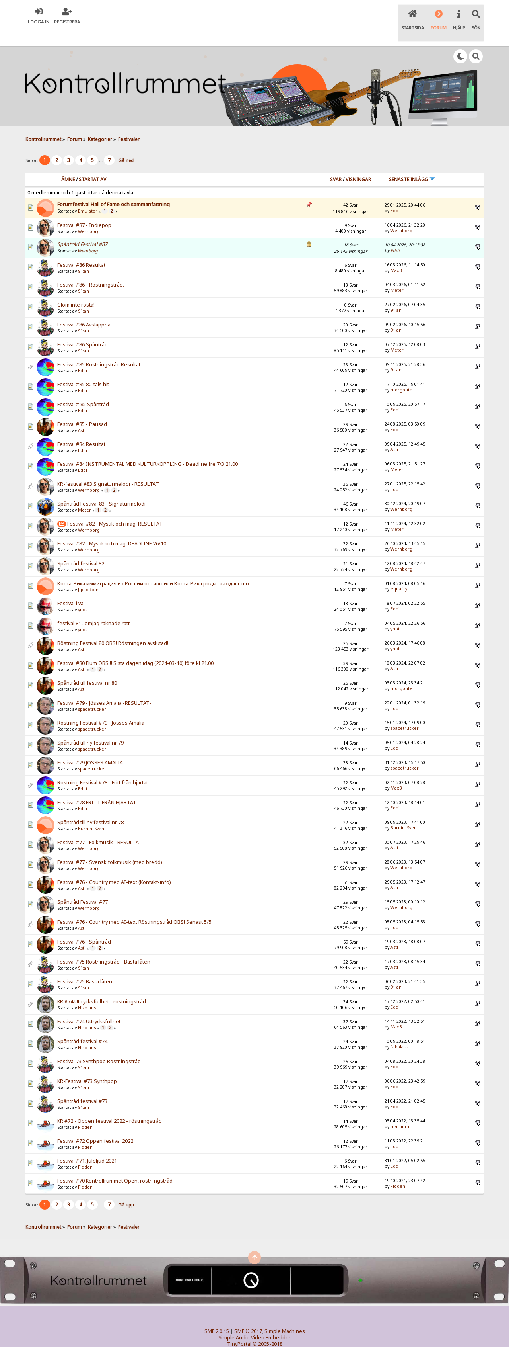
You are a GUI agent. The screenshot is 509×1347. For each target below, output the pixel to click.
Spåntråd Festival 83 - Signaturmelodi (101, 487)
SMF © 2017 (248, 1314)
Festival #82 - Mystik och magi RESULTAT (115, 507)
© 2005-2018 (267, 1327)
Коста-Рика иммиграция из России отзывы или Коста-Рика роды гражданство (153, 567)
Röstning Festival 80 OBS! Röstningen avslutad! (112, 627)
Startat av (92, 162)
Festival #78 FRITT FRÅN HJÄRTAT (96, 786)
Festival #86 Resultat (81, 248)
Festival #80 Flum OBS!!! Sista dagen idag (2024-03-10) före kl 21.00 (135, 646)
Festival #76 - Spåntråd (84, 925)
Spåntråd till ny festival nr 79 (90, 726)
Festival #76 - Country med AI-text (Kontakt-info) (114, 865)
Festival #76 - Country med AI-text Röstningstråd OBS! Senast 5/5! (135, 905)
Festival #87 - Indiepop (84, 208)
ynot (82, 593)
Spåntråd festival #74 (82, 1025)
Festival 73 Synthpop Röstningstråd (99, 1045)
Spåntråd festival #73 (82, 1084)
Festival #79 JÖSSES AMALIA (90, 746)
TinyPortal (239, 1327)
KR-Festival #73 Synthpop (87, 1065)
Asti (81, 414)
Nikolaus (87, 991)
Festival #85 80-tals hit (83, 368)
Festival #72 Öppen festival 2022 (95, 1124)
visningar (358, 162)
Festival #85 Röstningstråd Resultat (98, 348)
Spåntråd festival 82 (80, 547)
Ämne (68, 162)
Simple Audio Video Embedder (254, 1321)
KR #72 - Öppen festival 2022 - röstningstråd (109, 1104)
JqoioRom (88, 573)
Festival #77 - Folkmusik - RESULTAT (99, 826)
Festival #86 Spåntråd (82, 328)
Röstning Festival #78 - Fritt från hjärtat (102, 766)
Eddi (395, 194)
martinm (399, 1109)
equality (398, 572)
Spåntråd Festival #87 (82, 227)
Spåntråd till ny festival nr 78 (90, 806)
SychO (278, 1333)
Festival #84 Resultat (81, 427)
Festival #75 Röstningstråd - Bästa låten (103, 945)
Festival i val (71, 587)
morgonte (401, 373)
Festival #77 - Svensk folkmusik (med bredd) (109, 846)
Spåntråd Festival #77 (82, 885)
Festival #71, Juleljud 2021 (87, 1144)
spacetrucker (92, 693)
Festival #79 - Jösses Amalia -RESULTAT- (104, 686)
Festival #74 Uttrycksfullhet (88, 1005)
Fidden (85, 1111)
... (101, 144)
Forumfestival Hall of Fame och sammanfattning (113, 187)
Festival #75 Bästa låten (84, 965)
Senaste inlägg (412, 162)
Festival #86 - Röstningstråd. (90, 268)
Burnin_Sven (91, 812)
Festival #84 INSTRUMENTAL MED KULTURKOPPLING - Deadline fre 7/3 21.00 (147, 447)
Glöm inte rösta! (76, 288)
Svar (336, 162)
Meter (397, 273)
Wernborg (89, 215)
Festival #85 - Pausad (82, 408)
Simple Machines (284, 1314)
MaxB (396, 253)
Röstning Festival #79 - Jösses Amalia (100, 706)
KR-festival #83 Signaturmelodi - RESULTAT (108, 467)
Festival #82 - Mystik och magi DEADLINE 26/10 (111, 527)
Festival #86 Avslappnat (84, 308)
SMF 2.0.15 (216, 1314)
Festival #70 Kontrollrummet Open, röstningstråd (115, 1164)
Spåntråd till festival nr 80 (87, 666)
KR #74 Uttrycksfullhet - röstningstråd (101, 985)
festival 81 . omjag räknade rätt (93, 607)
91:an (83, 255)
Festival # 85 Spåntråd (83, 388)
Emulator (87, 194)
